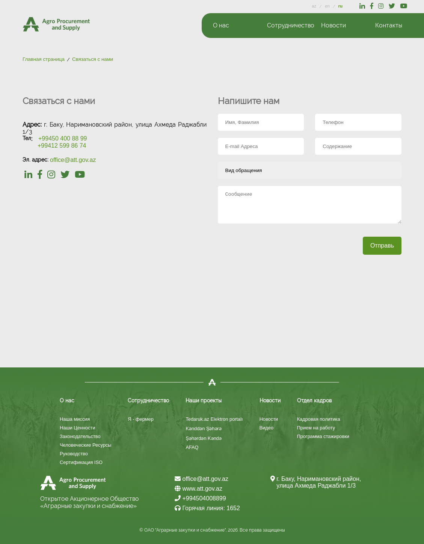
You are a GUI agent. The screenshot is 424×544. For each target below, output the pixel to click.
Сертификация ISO (81, 462)
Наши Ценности (77, 428)
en (328, 6)
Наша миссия (75, 419)
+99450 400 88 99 (62, 138)
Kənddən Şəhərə (203, 428)
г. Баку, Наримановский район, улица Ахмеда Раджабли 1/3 (318, 482)
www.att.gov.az (198, 488)
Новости (269, 419)
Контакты (388, 25)
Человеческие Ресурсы (85, 445)
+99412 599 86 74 (62, 145)
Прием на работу (316, 428)
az (314, 6)
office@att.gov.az (73, 160)
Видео (266, 428)
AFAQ (192, 447)
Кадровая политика (318, 419)
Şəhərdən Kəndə (203, 438)
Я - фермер (140, 419)
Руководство (74, 453)
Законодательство (80, 436)
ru (340, 6)
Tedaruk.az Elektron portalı (214, 419)
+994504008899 (200, 498)
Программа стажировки (323, 436)
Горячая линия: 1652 (207, 508)
